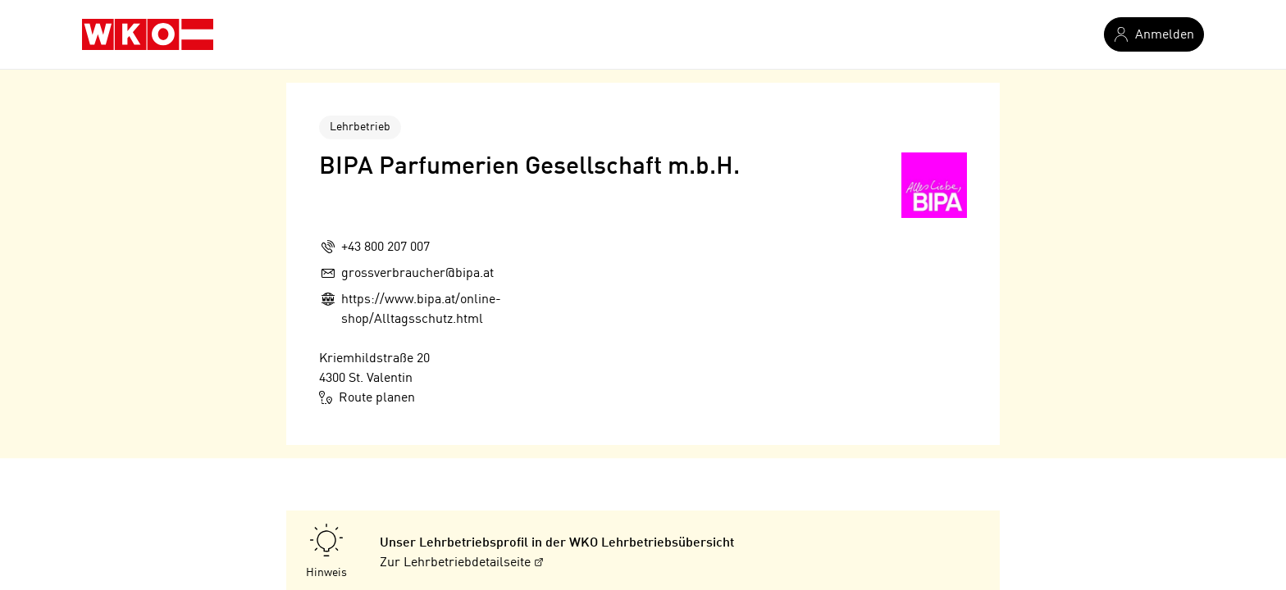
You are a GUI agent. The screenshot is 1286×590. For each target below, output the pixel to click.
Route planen (367, 397)
